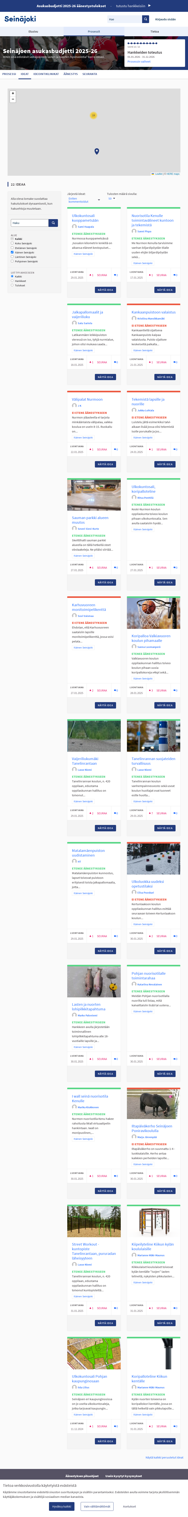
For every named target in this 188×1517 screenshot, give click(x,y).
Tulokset (18, 285)
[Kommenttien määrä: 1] (116, 275)
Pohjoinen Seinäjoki (24, 261)
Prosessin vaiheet (139, 61)
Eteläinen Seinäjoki (24, 248)
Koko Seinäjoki (21, 243)
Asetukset (129, 1506)
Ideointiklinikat (46, 74)
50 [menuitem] (110, 198)
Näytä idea (107, 290)
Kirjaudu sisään (165, 19)
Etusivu (33, 31)
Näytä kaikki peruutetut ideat (164, 1457)
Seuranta (89, 74)
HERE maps (173, 174)
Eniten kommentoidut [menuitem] (78, 200)
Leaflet (157, 174)
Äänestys (71, 74)
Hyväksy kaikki (61, 1506)
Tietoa (154, 31)
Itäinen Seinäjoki (22, 252)
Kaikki (16, 239)
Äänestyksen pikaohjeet (82, 1476)
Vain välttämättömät (97, 1506)
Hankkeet (18, 281)
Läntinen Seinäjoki (23, 257)
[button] (97, 151)
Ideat (25, 74)
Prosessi (9, 74)
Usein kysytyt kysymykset (123, 1476)
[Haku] (30, 223)
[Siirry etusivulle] (22, 19)
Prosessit (94, 31)
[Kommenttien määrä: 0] (175, 275)
